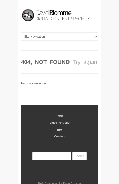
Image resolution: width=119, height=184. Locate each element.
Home (60, 104)
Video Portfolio (59, 111)
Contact (59, 125)
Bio (59, 118)
